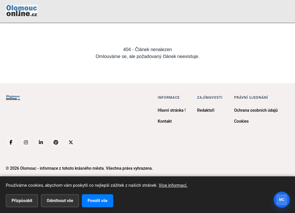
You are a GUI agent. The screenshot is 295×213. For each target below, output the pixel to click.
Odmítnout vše (60, 200)
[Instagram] (26, 142)
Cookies (241, 121)
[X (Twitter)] (71, 142)
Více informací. (173, 185)
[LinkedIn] (41, 142)
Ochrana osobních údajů (256, 110)
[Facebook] (11, 142)
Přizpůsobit (22, 200)
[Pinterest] (56, 142)
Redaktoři (205, 110)
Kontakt (165, 121)
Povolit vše (97, 200)
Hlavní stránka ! (172, 110)
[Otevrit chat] (282, 200)
